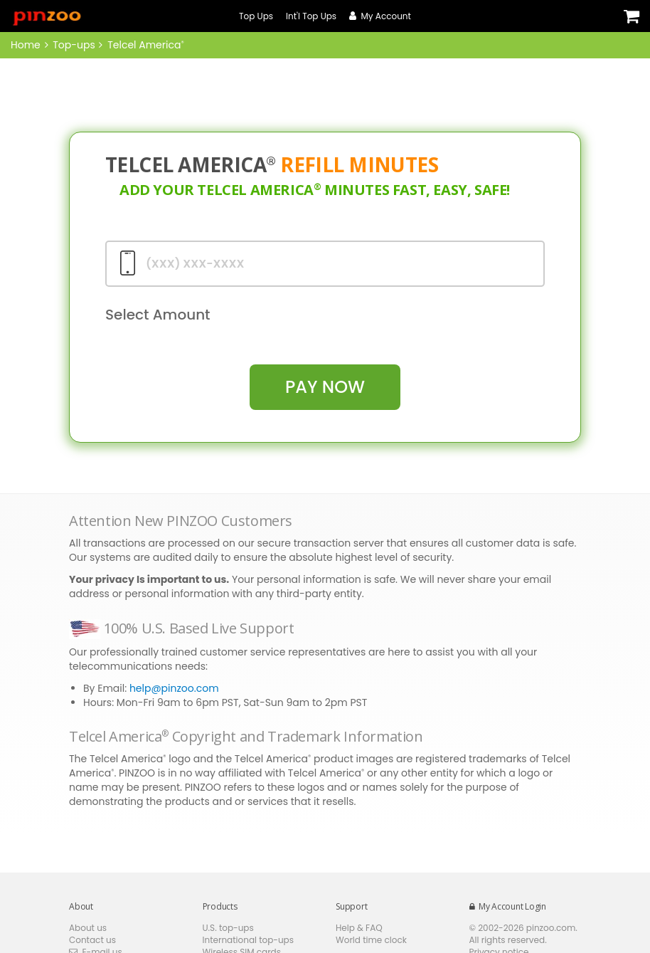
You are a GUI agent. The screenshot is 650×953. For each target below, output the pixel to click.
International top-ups (248, 940)
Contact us (92, 940)
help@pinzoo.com (174, 688)
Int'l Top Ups (311, 16)
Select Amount (158, 315)
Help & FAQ (359, 928)
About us (88, 928)
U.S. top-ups (228, 928)
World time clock (371, 940)
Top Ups (256, 16)
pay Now (325, 387)
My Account (380, 16)
